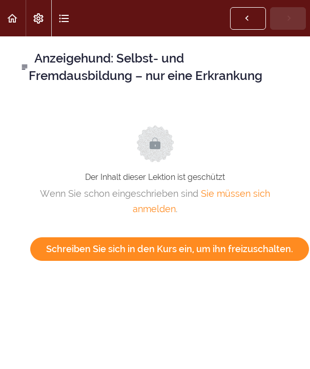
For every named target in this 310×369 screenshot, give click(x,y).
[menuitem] (38, 18)
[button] (13, 18)
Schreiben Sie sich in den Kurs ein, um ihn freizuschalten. (169, 248)
